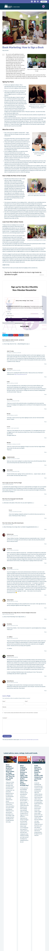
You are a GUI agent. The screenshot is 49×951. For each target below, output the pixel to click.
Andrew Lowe (10, 534)
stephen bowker (11, 457)
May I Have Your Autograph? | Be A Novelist (12, 498)
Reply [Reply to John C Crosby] (45, 363)
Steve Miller (10, 399)
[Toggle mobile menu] (43, 6)
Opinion (8, 893)
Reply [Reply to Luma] (45, 394)
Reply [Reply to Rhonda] (45, 452)
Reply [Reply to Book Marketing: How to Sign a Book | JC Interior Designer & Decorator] (45, 619)
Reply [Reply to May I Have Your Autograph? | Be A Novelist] (45, 505)
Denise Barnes (10, 680)
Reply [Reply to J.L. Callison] (45, 650)
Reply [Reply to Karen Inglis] (45, 595)
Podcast (8, 896)
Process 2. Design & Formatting (13, 902)
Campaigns (8, 879)
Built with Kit (24, 326)
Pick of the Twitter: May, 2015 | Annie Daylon (13, 523)
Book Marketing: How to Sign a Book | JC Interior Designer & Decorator (19, 612)
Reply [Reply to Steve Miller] (45, 408)
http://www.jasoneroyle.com (20, 374)
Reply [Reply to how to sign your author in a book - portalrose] (45, 346)
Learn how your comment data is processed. (28, 739)
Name (4, 701)
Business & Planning (10, 876)
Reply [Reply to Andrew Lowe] (45, 543)
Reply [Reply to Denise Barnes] (45, 690)
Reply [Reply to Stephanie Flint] (45, 676)
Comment (4, 717)
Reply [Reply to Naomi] (45, 518)
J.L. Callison (9, 636)
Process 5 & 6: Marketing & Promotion (14, 908)
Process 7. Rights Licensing (12, 911)
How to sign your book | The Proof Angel (12, 482)
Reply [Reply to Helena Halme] (45, 607)
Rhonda (9, 442)
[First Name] (24, 311)
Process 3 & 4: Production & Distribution (15, 905)
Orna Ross (9, 548)
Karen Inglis (9, 567)
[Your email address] (24, 315)
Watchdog (8, 916)
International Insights (11, 884)
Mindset (8, 887)
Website (4, 707)
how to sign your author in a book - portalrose (13, 339)
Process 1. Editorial (10, 899)
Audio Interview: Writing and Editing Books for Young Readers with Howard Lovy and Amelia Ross (38, 773)
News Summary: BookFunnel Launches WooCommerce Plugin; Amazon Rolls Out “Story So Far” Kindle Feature (10, 772)
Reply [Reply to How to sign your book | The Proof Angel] (45, 494)
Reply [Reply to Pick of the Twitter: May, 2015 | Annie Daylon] (45, 529)
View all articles (8, 851)
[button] (5, 335)
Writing (8, 919)
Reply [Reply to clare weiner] (45, 477)
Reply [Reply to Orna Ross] (45, 563)
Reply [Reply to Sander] (45, 437)
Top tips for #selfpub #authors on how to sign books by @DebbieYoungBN (22, 273)
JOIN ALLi (44, 1)
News (7, 890)
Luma (8, 381)
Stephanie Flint (10, 655)
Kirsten (8, 413)
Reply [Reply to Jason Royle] (45, 376)
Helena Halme (10, 599)
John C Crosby (10, 351)
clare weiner (10, 469)
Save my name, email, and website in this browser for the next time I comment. (21, 712)
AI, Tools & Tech (9, 870)
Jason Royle (10, 368)
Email (26, 701)
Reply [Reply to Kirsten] (45, 421)
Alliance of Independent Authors (13, 873)
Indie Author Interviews (11, 881)
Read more (10, 844)
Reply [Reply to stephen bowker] (45, 465)
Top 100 (8, 914)
